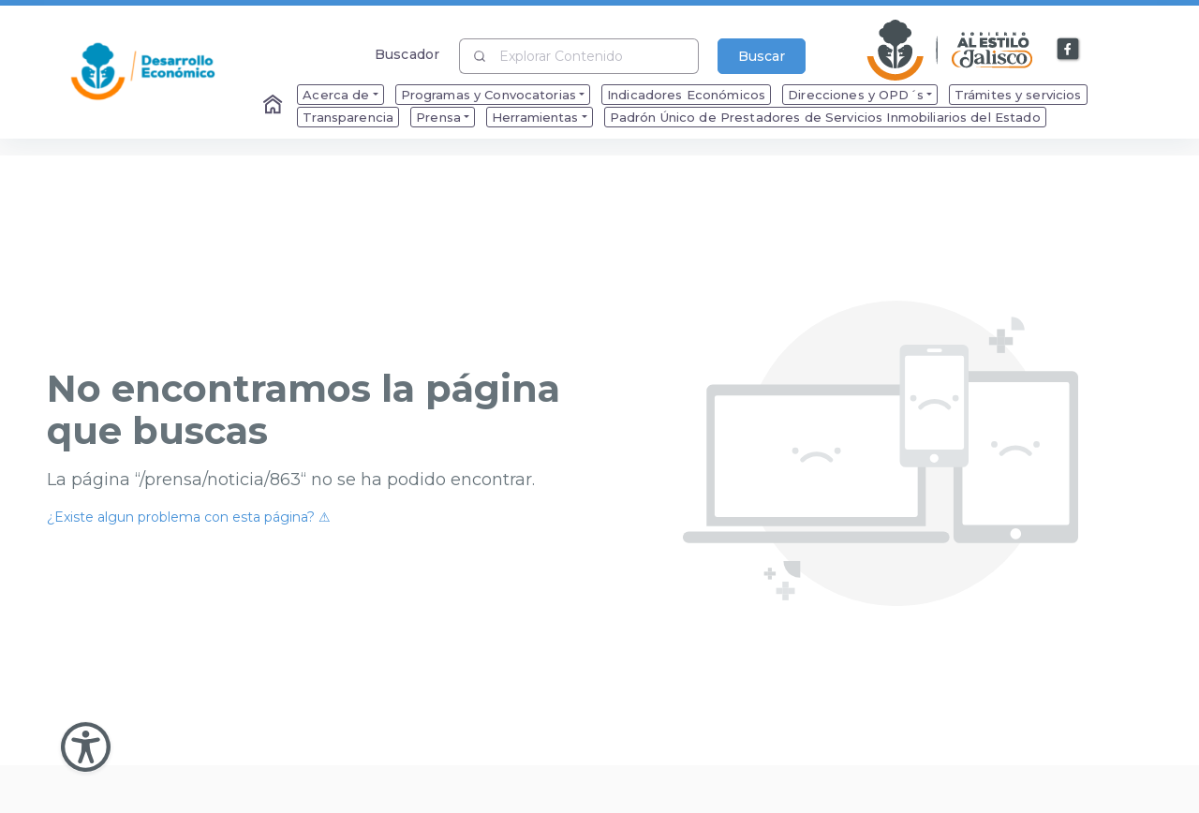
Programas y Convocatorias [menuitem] (489, 94)
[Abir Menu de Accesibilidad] (85, 747)
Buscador (407, 54)
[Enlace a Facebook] (1069, 50)
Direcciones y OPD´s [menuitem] (856, 94)
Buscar (761, 56)
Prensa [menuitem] (438, 117)
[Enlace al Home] (274, 106)
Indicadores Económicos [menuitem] (686, 94)
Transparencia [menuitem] (348, 117)
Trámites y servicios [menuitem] (1018, 94)
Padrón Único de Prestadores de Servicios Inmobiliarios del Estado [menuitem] (825, 117)
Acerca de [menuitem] (336, 94)
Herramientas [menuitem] (535, 117)
